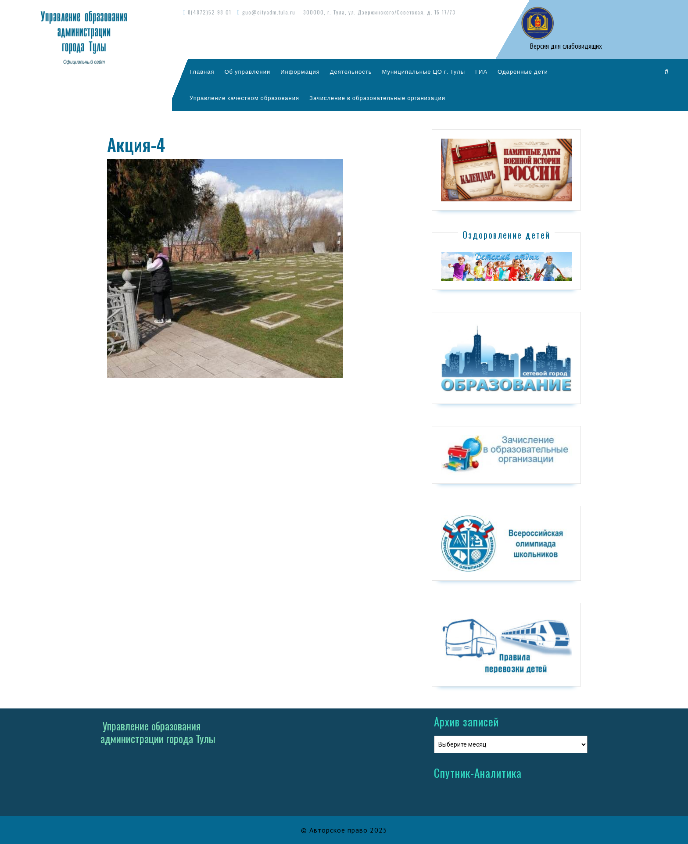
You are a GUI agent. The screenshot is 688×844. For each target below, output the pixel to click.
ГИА (481, 71)
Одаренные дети (523, 71)
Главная (202, 71)
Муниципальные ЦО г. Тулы (423, 71)
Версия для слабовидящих (565, 46)
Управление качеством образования (244, 98)
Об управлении (247, 71)
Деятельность (351, 71)
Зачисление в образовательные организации (377, 98)
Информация (300, 71)
